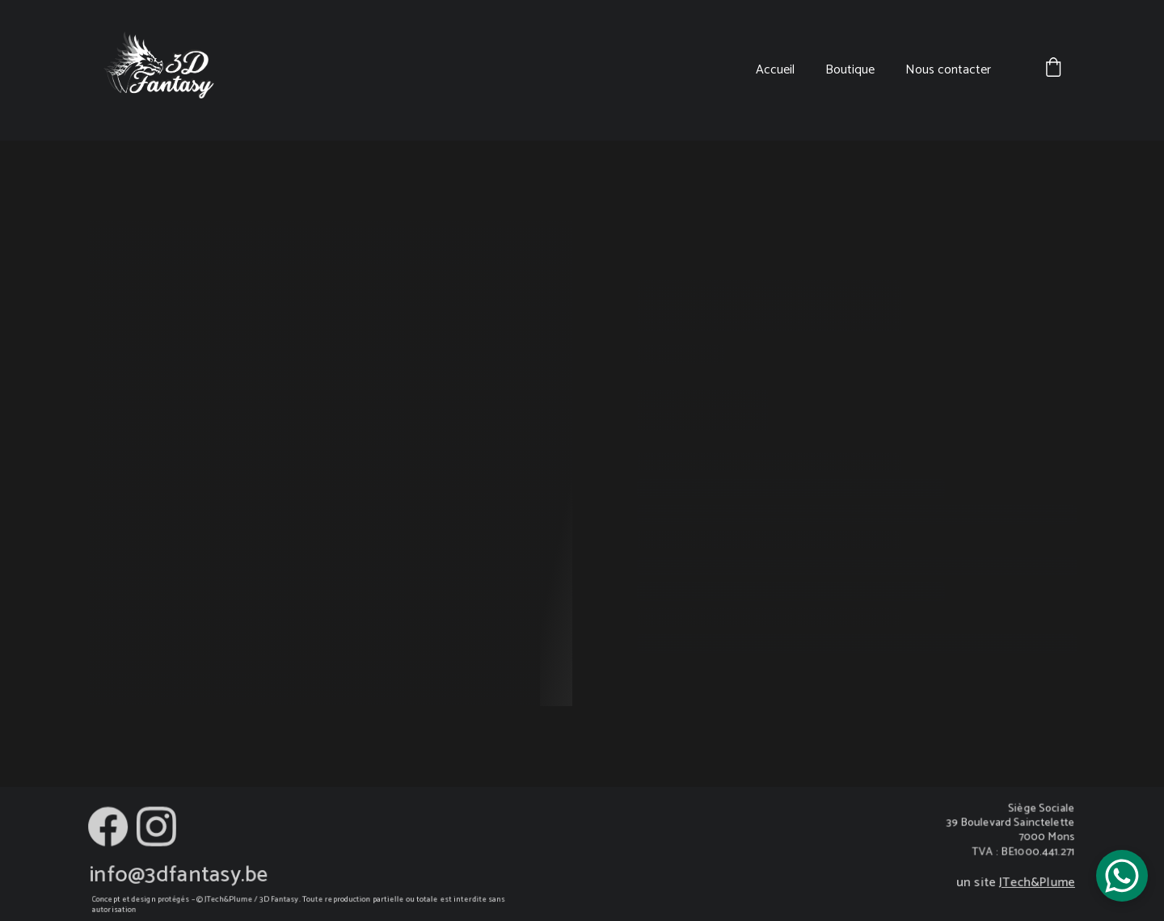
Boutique (850, 70)
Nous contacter (948, 70)
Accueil (775, 70)
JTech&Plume (1036, 883)
